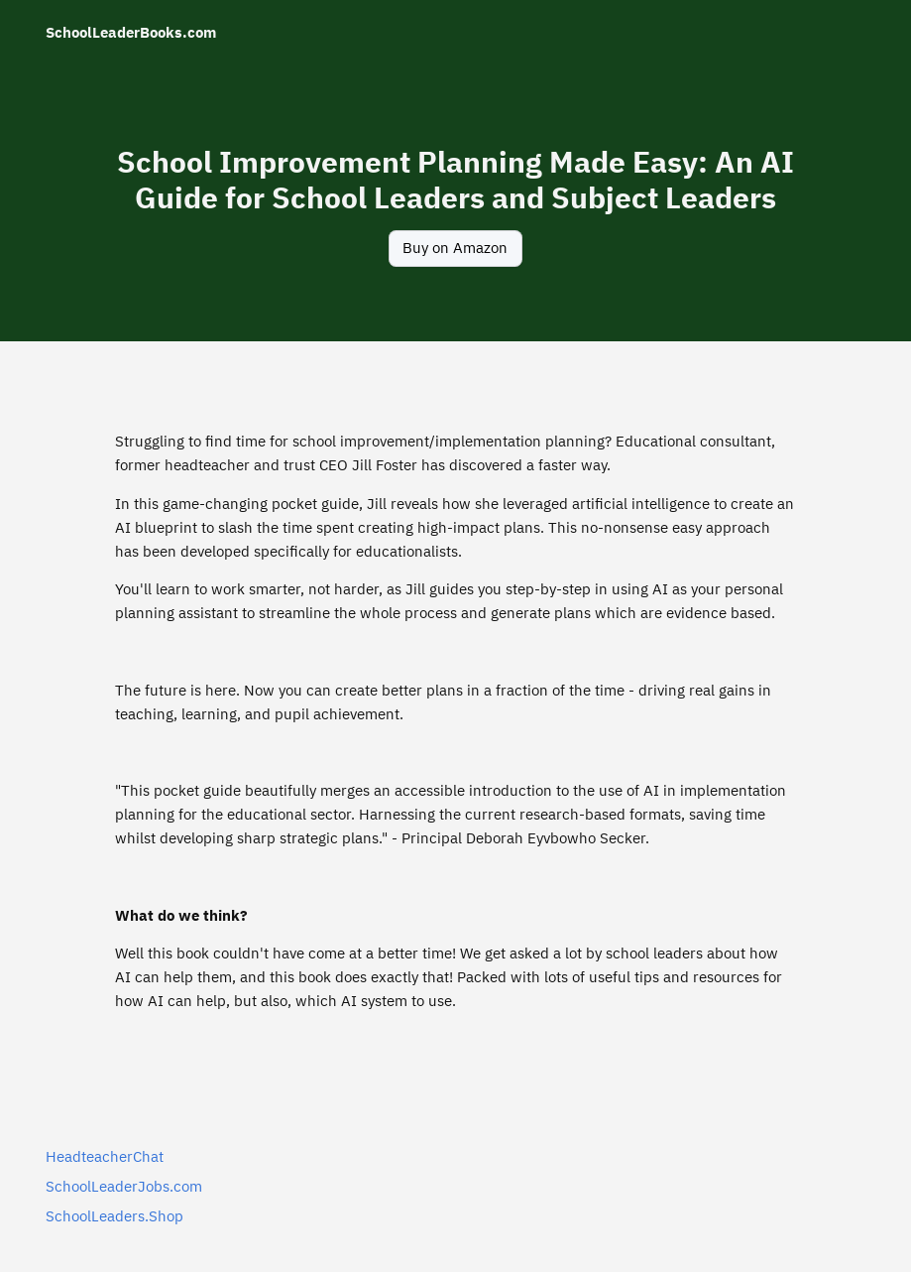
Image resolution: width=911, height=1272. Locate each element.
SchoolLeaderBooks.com (131, 32)
